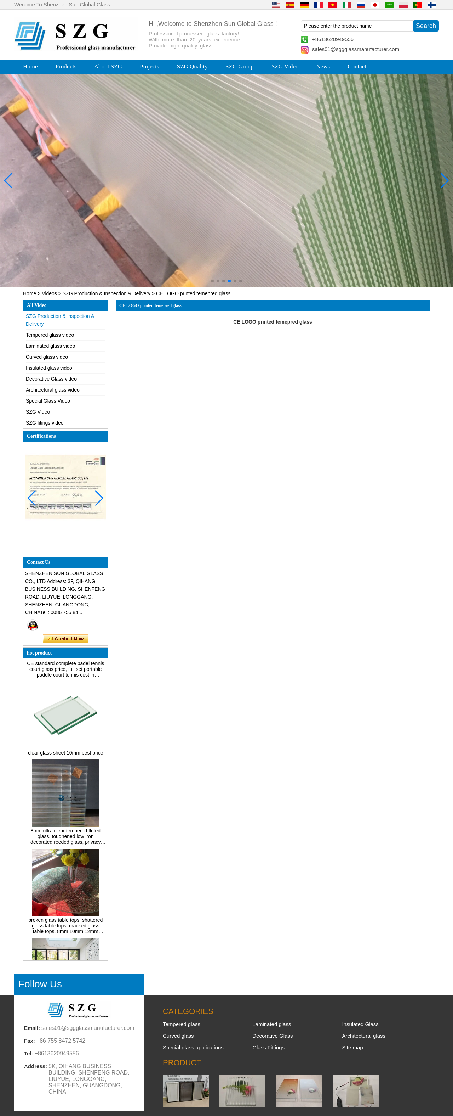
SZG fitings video (45, 423)
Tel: (28, 1053)
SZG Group (239, 66)
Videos (49, 293)
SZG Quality (192, 66)
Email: (32, 1028)
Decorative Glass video (51, 379)
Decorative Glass (272, 1036)
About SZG (108, 66)
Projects (149, 66)
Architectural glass (363, 1036)
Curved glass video (47, 357)
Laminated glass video (50, 346)
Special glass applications (193, 1047)
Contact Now (65, 639)
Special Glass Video (48, 401)
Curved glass (178, 1036)
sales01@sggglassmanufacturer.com (355, 49)
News (323, 66)
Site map (352, 1047)
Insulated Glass (360, 1024)
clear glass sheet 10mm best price (65, 755)
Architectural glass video (53, 390)
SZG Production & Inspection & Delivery (106, 293)
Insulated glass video (49, 368)
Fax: (29, 1041)
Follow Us (40, 983)
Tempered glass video (50, 335)
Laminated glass (271, 1024)
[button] (212, 281)
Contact (357, 66)
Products (66, 66)
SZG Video (285, 66)
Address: (35, 1066)
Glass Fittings (268, 1047)
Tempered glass (181, 1024)
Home (30, 66)
